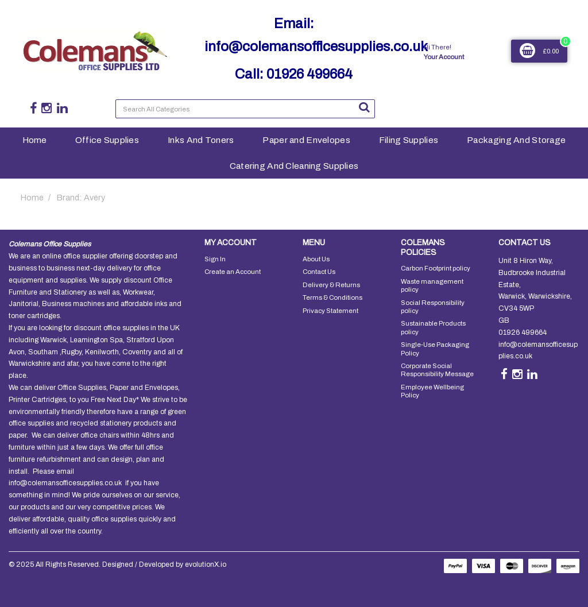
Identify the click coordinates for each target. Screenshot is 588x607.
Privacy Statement (330, 310)
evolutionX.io (205, 564)
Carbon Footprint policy (435, 268)
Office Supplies (107, 140)
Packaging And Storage (516, 140)
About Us (316, 259)
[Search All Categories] (245, 108)
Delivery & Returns (331, 284)
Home (34, 140)
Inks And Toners (201, 140)
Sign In (215, 259)
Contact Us (319, 271)
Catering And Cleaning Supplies (294, 166)
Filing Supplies (408, 140)
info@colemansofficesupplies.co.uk (316, 46)
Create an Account (232, 271)
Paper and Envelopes (306, 140)
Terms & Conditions (332, 297)
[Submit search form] (364, 107)
